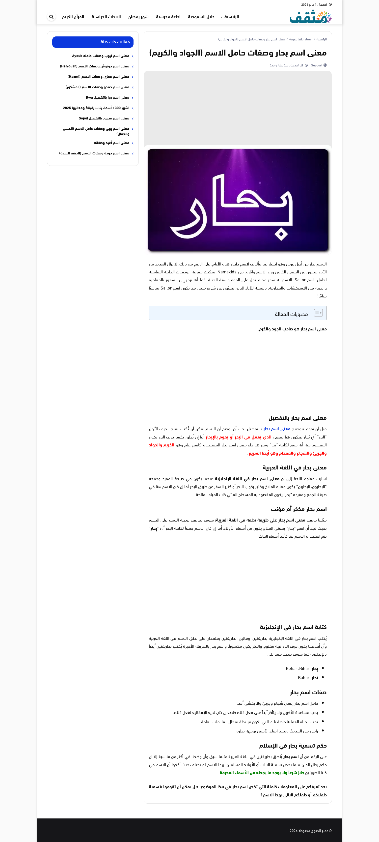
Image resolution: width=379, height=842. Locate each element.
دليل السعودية (201, 16)
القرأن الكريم (73, 16)
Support (316, 65)
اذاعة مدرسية (168, 16)
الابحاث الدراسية (106, 16)
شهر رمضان (138, 16)
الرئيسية (231, 16)
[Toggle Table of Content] (316, 313)
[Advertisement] (238, 108)
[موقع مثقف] (311, 15)
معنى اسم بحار (276, 428)
